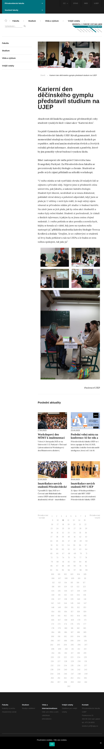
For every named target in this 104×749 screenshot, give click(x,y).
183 (84, 628)
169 (72, 620)
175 (72, 624)
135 (84, 595)
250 (52, 678)
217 (72, 653)
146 (78, 603)
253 (72, 678)
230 (79, 661)
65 (51, 553)
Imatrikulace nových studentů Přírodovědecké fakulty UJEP (52, 487)
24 (57, 528)
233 (58, 665)
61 (69, 549)
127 (72, 591)
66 (57, 553)
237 (85, 665)
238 (52, 669)
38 (57, 537)
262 (68, 686)
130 (53, 595)
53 (63, 545)
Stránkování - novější (43, 516)
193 (72, 636)
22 (85, 524)
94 (57, 570)
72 (52, 557)
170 (79, 620)
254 (78, 678)
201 (85, 641)
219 (85, 653)
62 (74, 549)
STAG (75, 3)
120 (65, 586)
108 (66, 578)
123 (84, 586)
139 (72, 599)
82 (69, 562)
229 (72, 661)
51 (51, 545)
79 (52, 562)
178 (53, 628)
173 (59, 624)
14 (79, 520)
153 (85, 607)
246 (65, 674)
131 (59, 595)
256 (52, 682)
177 (85, 624)
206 (79, 645)
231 (85, 661)
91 (80, 566)
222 (65, 657)
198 (65, 641)
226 (52, 661)
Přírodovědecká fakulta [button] (24, 3)
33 (69, 533)
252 (65, 678)
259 (72, 682)
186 (65, 632)
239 (58, 669)
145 (72, 603)
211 (72, 649)
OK (52, 744)
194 (78, 636)
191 (59, 636)
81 (63, 562)
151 (72, 607)
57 (86, 545)
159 (85, 611)
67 (63, 553)
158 (78, 611)
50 (86, 541)
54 (69, 545)
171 (85, 620)
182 (78, 628)
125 (59, 591)
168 (65, 620)
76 (75, 557)
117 (84, 582)
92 (86, 566)
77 (80, 557)
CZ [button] (65, 3)
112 (53, 582)
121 (72, 586)
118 (53, 586)
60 (63, 549)
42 (80, 537)
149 (59, 607)
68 (69, 553)
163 (72, 616)
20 (74, 524)
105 (85, 574)
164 (78, 616)
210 (66, 649)
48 (75, 541)
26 (69, 528)
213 (85, 649)
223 (72, 657)
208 (52, 649)
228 (65, 661)
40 (69, 537)
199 (72, 641)
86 (52, 566)
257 (58, 682)
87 (57, 566)
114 (65, 582)
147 (85, 603)
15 (85, 520)
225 (85, 657)
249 (85, 674)
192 (65, 636)
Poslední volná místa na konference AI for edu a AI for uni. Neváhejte (84, 437)
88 (63, 566)
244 (51, 674)
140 (78, 599)
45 (57, 541)
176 (78, 624)
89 (69, 566)
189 (85, 632)
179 (59, 628)
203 (58, 645)
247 (72, 674)
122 (78, 586)
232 (52, 665)
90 (75, 566)
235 (72, 665)
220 (52, 657)
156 (65, 611)
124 (52, 591)
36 (86, 533)
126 (65, 591)
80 (58, 562)
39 (63, 537)
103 (72, 574)
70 (81, 553)
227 (59, 661)
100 (52, 574)
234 (65, 665)
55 (74, 545)
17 (57, 524)
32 (63, 533)
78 (86, 557)
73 (57, 557)
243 (85, 669)
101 (59, 574)
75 (69, 557)
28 (80, 528)
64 (86, 549)
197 (59, 641)
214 (52, 653)
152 (78, 607)
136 (52, 599)
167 (59, 620)
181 (72, 628)
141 (85, 599)
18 (63, 524)
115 (72, 582)
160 (52, 616)
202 (51, 645)
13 (74, 520)
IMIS (86, 3)
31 (57, 533)
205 (72, 645)
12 (68, 520)
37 (51, 537)
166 (52, 620)
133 (72, 595)
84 (80, 562)
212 (78, 649)
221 (59, 657)
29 (86, 528)
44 (51, 541)
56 (80, 545)
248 (79, 674)
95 (63, 570)
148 (52, 607)
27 (75, 528)
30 (52, 533)
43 (86, 537)
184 (52, 632)
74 (63, 557)
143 (59, 603)
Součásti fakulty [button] (24, 10)
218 (78, 653)
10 (58, 520)
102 (65, 574)
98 (80, 570)
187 (72, 632)
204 (65, 645)
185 (59, 632)
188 (78, 632)
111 (85, 578)
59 (57, 549)
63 (80, 549)
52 (57, 545)
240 (65, 669)
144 (65, 603)
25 (63, 528)
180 (65, 628)
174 (65, 624)
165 (85, 616)
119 (59, 586)
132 (65, 595)
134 (78, 595)
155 (59, 611)
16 (52, 524)
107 (59, 578)
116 (78, 582)
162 (65, 616)
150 (66, 607)
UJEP (96, 3)
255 (85, 678)
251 (59, 678)
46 (63, 541)
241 (72, 669)
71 (86, 553)
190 (52, 636)
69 (75, 553)
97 (75, 570)
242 (78, 669)
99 (86, 570)
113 (59, 582)
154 (52, 611)
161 (59, 616)
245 (58, 674)
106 (53, 578)
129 (85, 591)
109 (72, 578)
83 (74, 562)
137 (59, 599)
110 (79, 578)
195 (85, 636)
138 (65, 599)
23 (52, 528)
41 (74, 537)
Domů (42, 75)
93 (51, 570)
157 (72, 611)
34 (74, 533)
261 (85, 682)
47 (69, 541)
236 (78, 665)
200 (78, 641)
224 (78, 657)
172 (52, 624)
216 (65, 653)
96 (69, 570)
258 (65, 682)
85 (86, 562)
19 (68, 524)
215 (59, 653)
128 (78, 591)
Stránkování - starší (95, 516)
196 (52, 641)
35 (80, 533)
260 (79, 682)
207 (85, 645)
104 (78, 574)
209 (59, 649)
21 (80, 524)
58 (51, 549)
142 (52, 603)
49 (80, 541)
